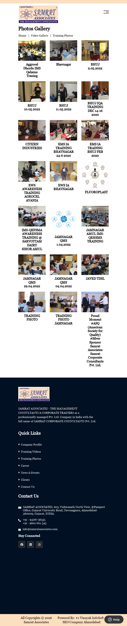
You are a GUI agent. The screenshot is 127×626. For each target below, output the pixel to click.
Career (25, 465)
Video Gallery (39, 35)
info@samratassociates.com (40, 529)
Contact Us (28, 486)
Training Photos (31, 458)
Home (22, 35)
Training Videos (31, 451)
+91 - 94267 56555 (34, 519)
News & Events (30, 472)
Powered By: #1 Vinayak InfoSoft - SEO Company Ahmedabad (82, 620)
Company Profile (31, 444)
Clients (25, 479)
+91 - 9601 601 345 (34, 523)
